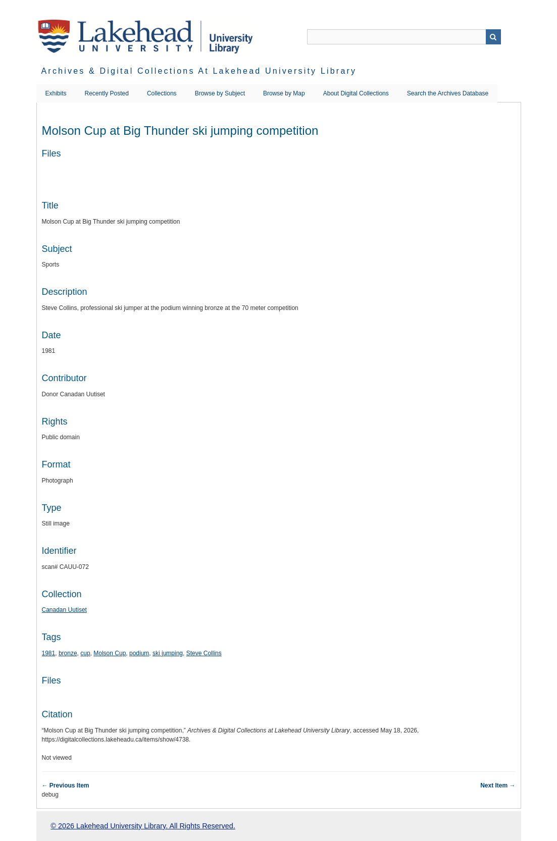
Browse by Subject (220, 93)
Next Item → (497, 785)
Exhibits (56, 93)
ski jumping (168, 653)
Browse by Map (284, 93)
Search (493, 36)
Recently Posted (107, 93)
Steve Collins (204, 653)
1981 (49, 653)
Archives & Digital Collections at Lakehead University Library (199, 71)
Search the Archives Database (447, 93)
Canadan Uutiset (64, 609)
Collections (162, 93)
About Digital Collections (356, 93)
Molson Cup (109, 653)
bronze (68, 653)
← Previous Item (65, 785)
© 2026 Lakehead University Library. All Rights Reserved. (142, 826)
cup (85, 653)
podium (139, 653)
